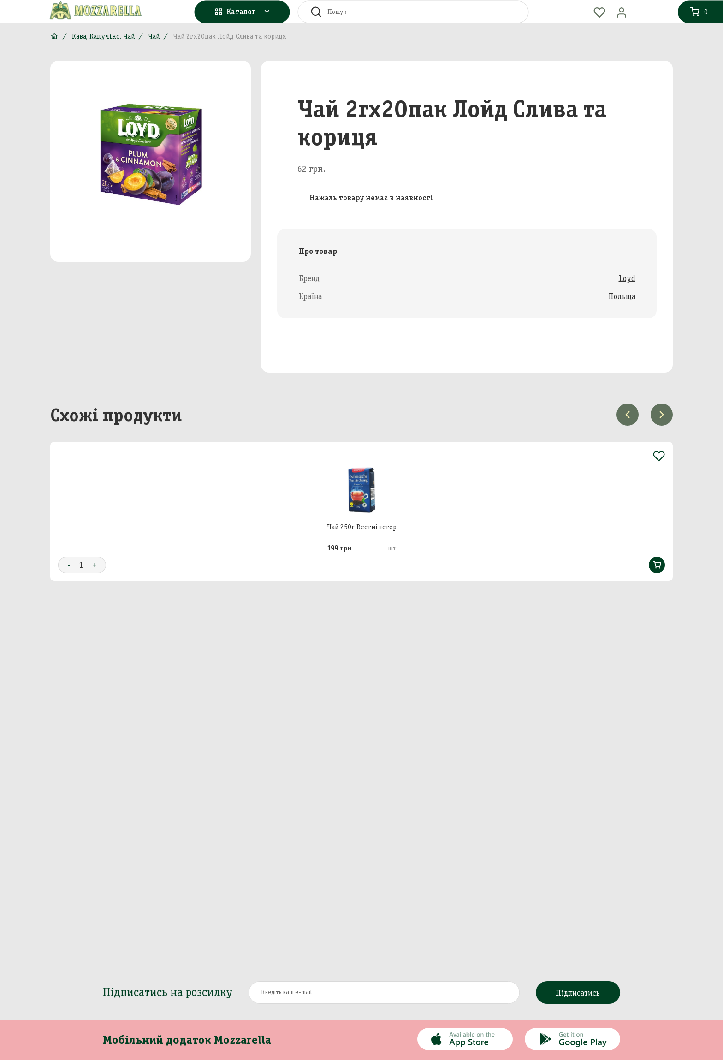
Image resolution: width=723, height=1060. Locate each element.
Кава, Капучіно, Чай (103, 36)
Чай (154, 36)
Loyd (627, 278)
